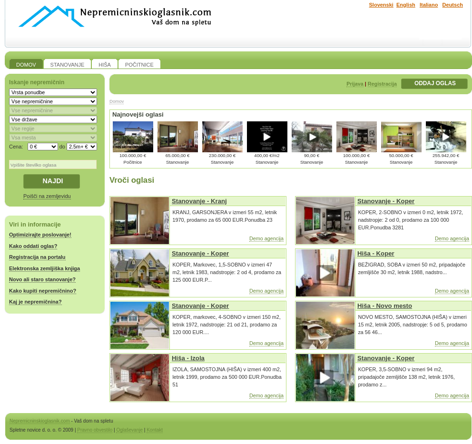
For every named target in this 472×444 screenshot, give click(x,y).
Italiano (429, 5)
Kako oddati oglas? (33, 246)
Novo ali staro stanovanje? (42, 279)
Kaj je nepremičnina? (35, 302)
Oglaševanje (129, 430)
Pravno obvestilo (94, 430)
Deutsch (452, 5)
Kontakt (155, 430)
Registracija (382, 84)
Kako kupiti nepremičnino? (42, 291)
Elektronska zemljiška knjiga (44, 268)
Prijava (354, 84)
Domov (116, 101)
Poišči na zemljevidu (47, 196)
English (405, 5)
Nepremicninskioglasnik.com (40, 421)
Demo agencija (266, 238)
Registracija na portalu (37, 257)
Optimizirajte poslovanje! (40, 234)
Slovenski (381, 5)
